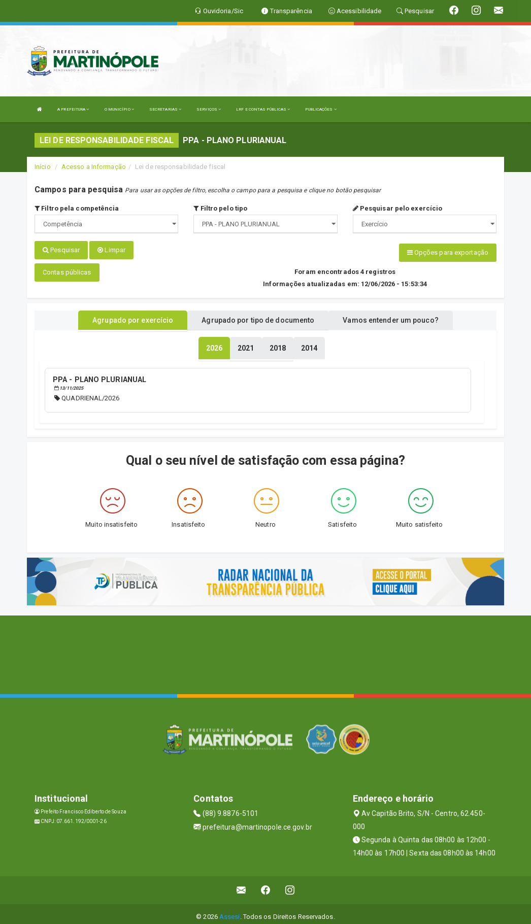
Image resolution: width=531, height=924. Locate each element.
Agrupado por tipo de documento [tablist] (258, 316)
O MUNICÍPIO (119, 109)
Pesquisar (61, 250)
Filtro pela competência (77, 208)
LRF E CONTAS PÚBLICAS (263, 109)
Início (43, 166)
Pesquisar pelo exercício (398, 208)
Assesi (229, 911)
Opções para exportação (447, 252)
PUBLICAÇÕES (320, 109)
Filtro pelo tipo (220, 208)
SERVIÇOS (208, 109)
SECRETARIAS (165, 109)
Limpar (111, 250)
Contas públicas (67, 268)
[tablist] (214, 344)
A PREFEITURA (73, 109)
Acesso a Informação (93, 166)
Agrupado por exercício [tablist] (132, 316)
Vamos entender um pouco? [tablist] (390, 316)
